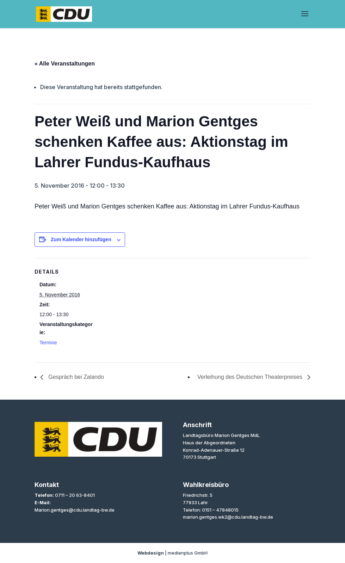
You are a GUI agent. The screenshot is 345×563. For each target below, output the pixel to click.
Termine (48, 342)
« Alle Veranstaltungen (65, 64)
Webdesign (150, 553)
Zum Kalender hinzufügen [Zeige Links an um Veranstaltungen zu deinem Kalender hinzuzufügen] (81, 239)
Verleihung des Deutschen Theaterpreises (250, 377)
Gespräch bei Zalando (75, 377)
